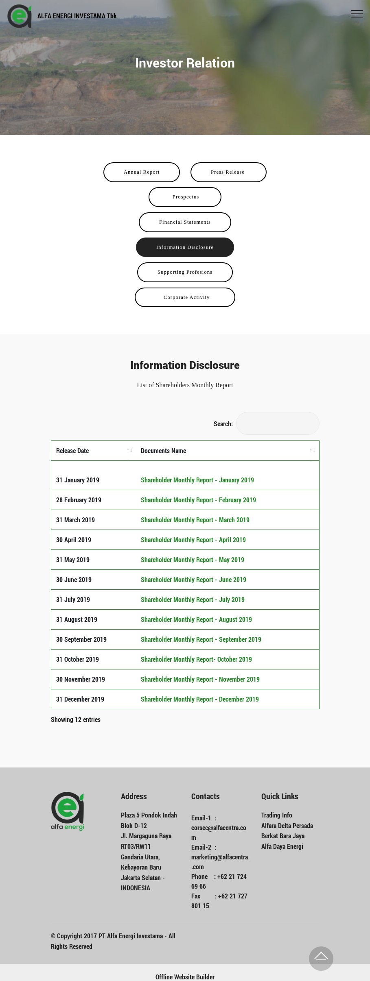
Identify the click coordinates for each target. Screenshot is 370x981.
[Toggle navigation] (357, 13)
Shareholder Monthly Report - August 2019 (196, 610)
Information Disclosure (185, 247)
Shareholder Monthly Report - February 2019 (198, 490)
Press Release (228, 172)
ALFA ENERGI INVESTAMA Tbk (77, 16)
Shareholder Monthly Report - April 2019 (193, 530)
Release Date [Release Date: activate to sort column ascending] (72, 450)
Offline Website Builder (185, 968)
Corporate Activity (185, 297)
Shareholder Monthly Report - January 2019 (197, 470)
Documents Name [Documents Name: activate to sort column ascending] (163, 450)
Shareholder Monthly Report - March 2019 (195, 510)
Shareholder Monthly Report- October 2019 (196, 649)
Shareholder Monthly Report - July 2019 (193, 590)
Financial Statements (185, 222)
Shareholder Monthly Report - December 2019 (200, 689)
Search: (267, 423)
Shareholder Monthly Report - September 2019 (201, 630)
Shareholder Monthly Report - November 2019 (200, 669)
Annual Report (142, 172)
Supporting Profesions (185, 272)
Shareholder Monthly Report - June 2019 (193, 570)
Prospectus (185, 197)
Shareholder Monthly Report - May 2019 (192, 550)
